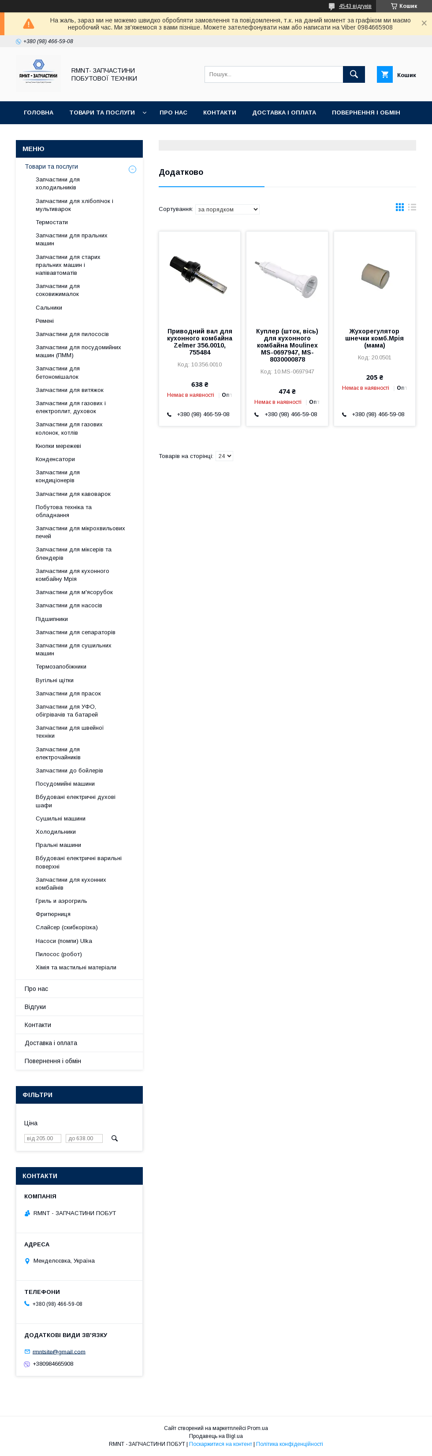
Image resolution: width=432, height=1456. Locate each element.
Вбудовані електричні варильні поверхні (79, 862)
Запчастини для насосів (69, 605)
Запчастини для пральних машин (72, 239)
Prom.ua (257, 1428)
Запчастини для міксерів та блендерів (74, 553)
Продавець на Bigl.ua (216, 1436)
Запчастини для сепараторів (75, 632)
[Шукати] (354, 74)
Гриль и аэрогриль (61, 901)
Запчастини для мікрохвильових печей (80, 532)
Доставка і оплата (284, 112)
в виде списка (412, 209)
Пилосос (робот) (59, 954)
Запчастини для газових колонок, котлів (69, 428)
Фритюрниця (53, 914)
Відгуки (36, 135)
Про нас (173, 112)
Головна (38, 112)
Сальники (49, 307)
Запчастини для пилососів (72, 334)
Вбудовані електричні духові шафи (75, 801)
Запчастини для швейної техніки (70, 731)
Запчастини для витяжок (70, 390)
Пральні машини (58, 845)
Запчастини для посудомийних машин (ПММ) (78, 351)
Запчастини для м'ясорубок (74, 592)
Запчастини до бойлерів (69, 770)
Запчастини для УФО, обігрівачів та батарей (67, 710)
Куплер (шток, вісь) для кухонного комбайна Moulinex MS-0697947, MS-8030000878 (287, 345)
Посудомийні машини (65, 783)
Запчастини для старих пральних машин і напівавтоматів (68, 265)
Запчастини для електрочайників (58, 753)
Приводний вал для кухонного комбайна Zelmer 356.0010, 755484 (199, 342)
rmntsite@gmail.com (59, 1351)
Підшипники (52, 619)
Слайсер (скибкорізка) (67, 927)
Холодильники (56, 831)
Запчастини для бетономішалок (58, 372)
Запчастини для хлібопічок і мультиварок (74, 205)
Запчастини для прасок (68, 693)
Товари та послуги (102, 112)
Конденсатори (55, 459)
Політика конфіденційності (289, 1444)
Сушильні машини (61, 818)
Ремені (45, 321)
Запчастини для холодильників (58, 183)
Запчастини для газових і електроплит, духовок (71, 407)
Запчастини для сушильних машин (74, 649)
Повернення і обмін (366, 112)
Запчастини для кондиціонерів (58, 476)
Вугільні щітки (55, 680)
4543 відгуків (355, 6)
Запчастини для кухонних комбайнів (71, 883)
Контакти (219, 112)
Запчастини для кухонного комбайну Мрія (72, 575)
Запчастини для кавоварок (73, 494)
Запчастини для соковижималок (58, 290)
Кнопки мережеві (58, 446)
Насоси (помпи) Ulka (64, 941)
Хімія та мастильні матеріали (76, 967)
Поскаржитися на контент (220, 1444)
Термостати (52, 222)
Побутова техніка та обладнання (64, 511)
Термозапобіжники (61, 666)
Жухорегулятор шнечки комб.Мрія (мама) (374, 338)
